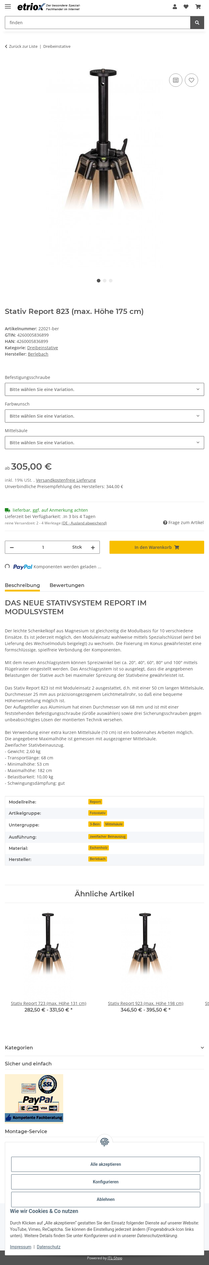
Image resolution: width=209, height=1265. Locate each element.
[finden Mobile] (98, 22)
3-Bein (95, 824)
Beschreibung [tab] (22, 585)
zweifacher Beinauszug (108, 836)
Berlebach (98, 859)
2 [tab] (104, 280)
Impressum (20, 1246)
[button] (174, 7)
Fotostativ (98, 813)
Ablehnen (106, 1199)
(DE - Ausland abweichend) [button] (84, 523)
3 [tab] (111, 280)
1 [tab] (98, 280)
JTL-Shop (115, 1257)
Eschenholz (98, 848)
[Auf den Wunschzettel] (191, 80)
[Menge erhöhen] (93, 547)
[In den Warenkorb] (10, 65)
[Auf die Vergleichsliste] (175, 80)
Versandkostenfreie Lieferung (66, 480)
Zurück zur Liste (23, 46)
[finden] (197, 22)
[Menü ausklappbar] (8, 4)
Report (95, 802)
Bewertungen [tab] (67, 585)
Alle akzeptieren (105, 1164)
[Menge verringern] (11, 547)
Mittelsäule (113, 824)
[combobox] (104, 389)
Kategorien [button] (19, 1048)
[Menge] (43, 547)
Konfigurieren (106, 1181)
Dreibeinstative (42, 347)
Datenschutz (48, 1246)
